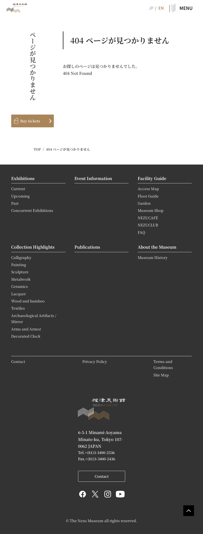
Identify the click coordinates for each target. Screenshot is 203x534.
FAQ (141, 232)
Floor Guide (148, 196)
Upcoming (20, 196)
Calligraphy (21, 257)
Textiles (18, 308)
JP (151, 8)
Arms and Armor (26, 329)
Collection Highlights (33, 247)
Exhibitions (23, 178)
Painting (18, 264)
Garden (144, 203)
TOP (37, 149)
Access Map (148, 188)
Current (18, 188)
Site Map (161, 375)
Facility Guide (152, 178)
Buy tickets (30, 121)
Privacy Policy (94, 361)
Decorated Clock (25, 336)
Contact (18, 361)
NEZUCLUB (148, 225)
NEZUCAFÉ (148, 217)
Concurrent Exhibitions (32, 210)
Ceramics (19, 286)
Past (15, 203)
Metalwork (21, 279)
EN (161, 8)
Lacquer (18, 293)
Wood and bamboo (28, 301)
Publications (87, 247)
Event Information (93, 178)
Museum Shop (150, 210)
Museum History (153, 257)
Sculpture (19, 271)
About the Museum (157, 247)
